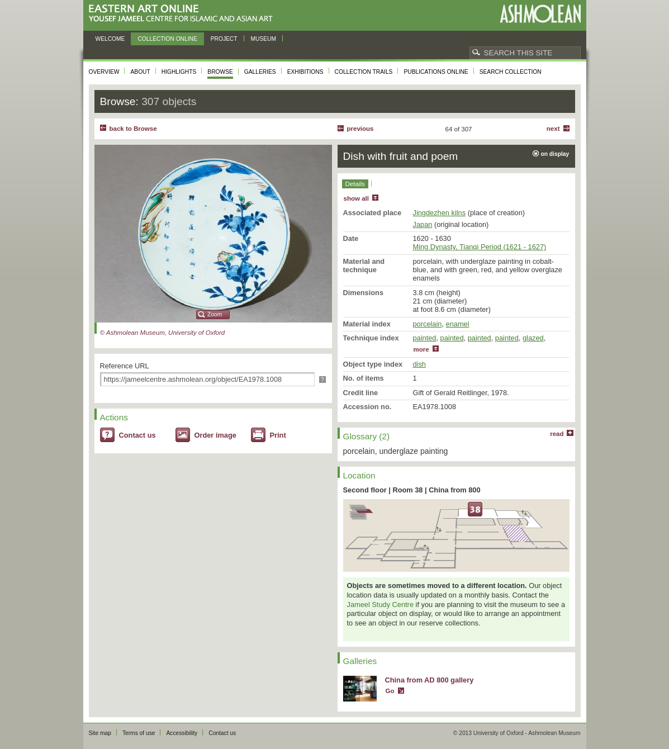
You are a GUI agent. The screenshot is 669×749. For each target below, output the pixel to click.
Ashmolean (540, 13)
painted (424, 338)
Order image (215, 435)
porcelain (427, 324)
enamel (457, 324)
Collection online (167, 39)
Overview (104, 72)
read (556, 433)
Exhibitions (305, 72)
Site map (100, 733)
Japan (423, 224)
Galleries (260, 72)
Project (224, 39)
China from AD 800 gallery (429, 680)
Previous (360, 128)
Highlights (179, 72)
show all (356, 198)
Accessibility (181, 733)
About (140, 72)
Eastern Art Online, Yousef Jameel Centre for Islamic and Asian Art (183, 13)
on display (555, 154)
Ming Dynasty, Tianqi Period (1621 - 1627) (480, 247)
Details (355, 184)
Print (278, 435)
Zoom (214, 314)
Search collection (511, 72)
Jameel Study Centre (380, 604)
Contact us (137, 435)
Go (390, 691)
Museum (264, 39)
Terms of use (138, 733)
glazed (533, 338)
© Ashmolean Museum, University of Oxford (162, 332)
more (421, 349)
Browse (220, 72)
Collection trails (364, 72)
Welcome (110, 39)
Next (553, 128)
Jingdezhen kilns (439, 212)
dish (419, 364)
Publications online (436, 72)
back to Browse (133, 128)
